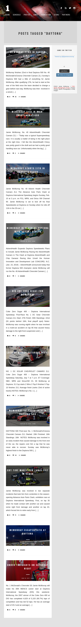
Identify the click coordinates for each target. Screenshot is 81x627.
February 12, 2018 (25, 483)
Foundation (46, 15)
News (34, 65)
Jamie (35, 15)
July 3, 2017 (25, 543)
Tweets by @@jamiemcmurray (64, 56)
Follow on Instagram (65, 75)
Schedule (17, 15)
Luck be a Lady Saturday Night (28, 352)
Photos (27, 15)
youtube (65, 8)
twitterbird (70, 8)
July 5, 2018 (25, 362)
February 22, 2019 (25, 65)
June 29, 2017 (26, 578)
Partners (66, 15)
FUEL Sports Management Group (64, 87)
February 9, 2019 (25, 181)
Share (22, 97)
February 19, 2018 (25, 424)
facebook (61, 8)
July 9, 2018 (25, 304)
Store (56, 15)
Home (7, 15)
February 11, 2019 (25, 125)
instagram (74, 8)
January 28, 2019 (25, 241)
